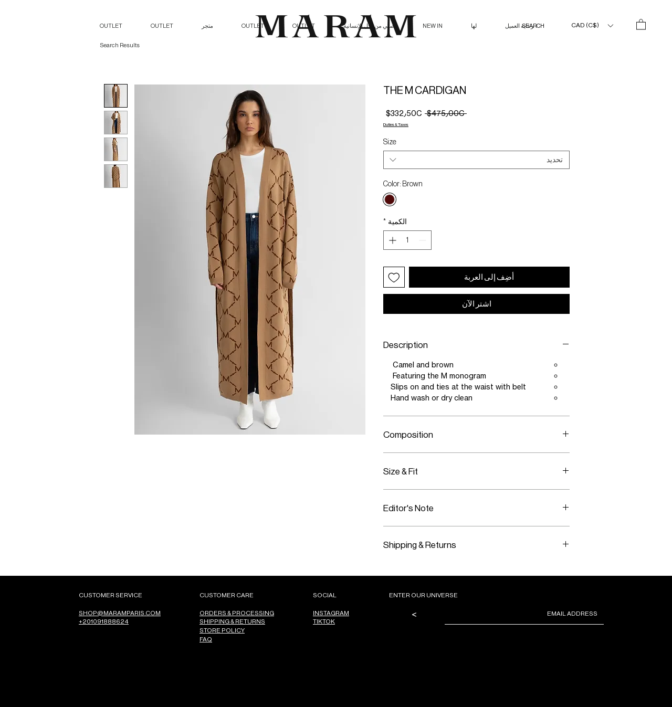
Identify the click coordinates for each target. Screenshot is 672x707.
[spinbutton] (407, 240)
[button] (592, 25)
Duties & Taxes (395, 124)
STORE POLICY (222, 630)
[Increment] (391, 240)
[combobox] (476, 160)
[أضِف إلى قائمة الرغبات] (394, 277)
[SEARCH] (522, 26)
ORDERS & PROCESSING (237, 612)
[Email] (527, 613)
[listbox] (592, 25)
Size (389, 142)
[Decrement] (423, 240)
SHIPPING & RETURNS (232, 621)
